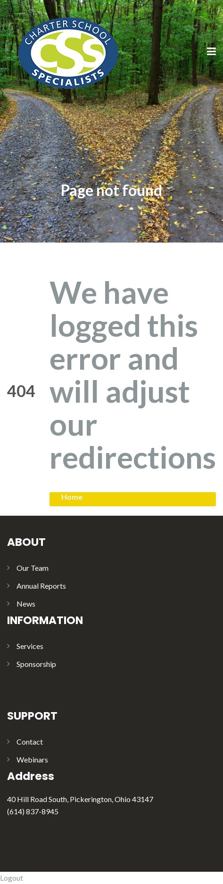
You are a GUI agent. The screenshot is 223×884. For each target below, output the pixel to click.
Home (72, 496)
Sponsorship (36, 663)
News (26, 603)
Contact (30, 741)
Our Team (33, 567)
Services (30, 645)
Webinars (32, 759)
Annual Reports (41, 585)
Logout (11, 877)
